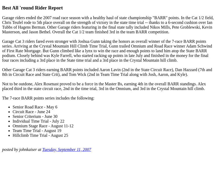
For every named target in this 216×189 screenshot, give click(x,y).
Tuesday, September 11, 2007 (66, 149)
